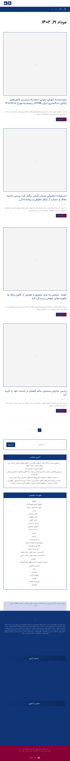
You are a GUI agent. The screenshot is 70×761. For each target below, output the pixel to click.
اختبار (34, 533)
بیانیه (34, 536)
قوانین (33, 559)
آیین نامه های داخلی (34, 507)
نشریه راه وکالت (34, 581)
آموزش (34, 501)
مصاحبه (34, 572)
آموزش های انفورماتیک (34, 504)
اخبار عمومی (33, 517)
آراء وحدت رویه (33, 549)
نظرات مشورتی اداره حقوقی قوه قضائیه (33, 562)
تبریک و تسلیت (33, 523)
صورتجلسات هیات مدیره (34, 543)
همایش (34, 585)
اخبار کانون (33, 520)
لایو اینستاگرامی (34, 566)
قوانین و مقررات (34, 546)
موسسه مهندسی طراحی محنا (26, 751)
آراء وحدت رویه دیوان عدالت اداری (32, 555)
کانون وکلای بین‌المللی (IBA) (23, 604)
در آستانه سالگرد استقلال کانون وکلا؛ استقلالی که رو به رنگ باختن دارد (34, 477)
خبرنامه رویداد (34, 539)
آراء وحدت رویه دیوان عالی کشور (32, 552)
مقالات (34, 578)
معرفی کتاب (34, 575)
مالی (34, 569)
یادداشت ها (33, 529)
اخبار (34, 511)
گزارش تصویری (33, 526)
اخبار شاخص (33, 514)
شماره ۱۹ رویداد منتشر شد (34, 469)
